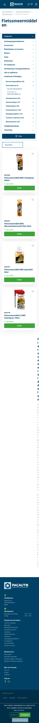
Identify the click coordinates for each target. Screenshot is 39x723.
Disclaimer (12, 698)
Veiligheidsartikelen (9, 634)
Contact (6, 672)
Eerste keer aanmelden (10, 656)
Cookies (5, 698)
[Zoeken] (28, 3)
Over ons (6, 670)
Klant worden (7, 654)
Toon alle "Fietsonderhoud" (14, 89)
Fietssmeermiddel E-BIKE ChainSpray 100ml (15, 316)
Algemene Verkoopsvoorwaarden (13, 661)
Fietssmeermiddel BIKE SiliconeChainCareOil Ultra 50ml (17, 225)
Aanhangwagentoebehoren (11, 638)
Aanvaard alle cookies (20, 720)
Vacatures (7, 674)
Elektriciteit (7, 625)
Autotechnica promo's (10, 630)
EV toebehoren (8, 641)
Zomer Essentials (9, 643)
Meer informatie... (19, 710)
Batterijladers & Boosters (11, 627)
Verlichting (7, 632)
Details (19, 188)
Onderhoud (7, 636)
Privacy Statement (22, 698)
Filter (18, 136)
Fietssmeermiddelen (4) (13, 94)
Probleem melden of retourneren (13, 659)
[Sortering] (12, 145)
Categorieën (18, 36)
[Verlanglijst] (31, 4)
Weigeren (14, 715)
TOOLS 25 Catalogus (10, 623)
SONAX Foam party (9, 645)
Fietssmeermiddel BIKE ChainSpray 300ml (19, 179)
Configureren (25, 715)
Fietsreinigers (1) (11, 92)
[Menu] (4, 4)
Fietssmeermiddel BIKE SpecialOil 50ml (18, 270)
